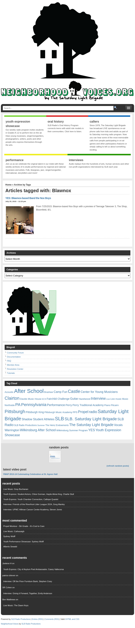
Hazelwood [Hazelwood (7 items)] (84, 398)
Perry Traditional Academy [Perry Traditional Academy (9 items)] (88, 405)
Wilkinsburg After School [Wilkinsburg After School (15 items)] (38, 430)
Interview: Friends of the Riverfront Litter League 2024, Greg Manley (34, 504)
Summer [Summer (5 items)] (41, 425)
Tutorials (11, 373)
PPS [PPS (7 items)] (75, 412)
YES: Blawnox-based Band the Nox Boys (28, 198)
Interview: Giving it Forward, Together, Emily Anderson (27, 593)
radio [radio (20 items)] (93, 412)
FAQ (9, 361)
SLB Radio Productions (20, 619)
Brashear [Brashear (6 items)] (48, 392)
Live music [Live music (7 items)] (116, 398)
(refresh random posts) (118, 466)
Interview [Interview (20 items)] (98, 398)
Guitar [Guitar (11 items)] (74, 398)
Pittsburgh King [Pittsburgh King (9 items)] (35, 412)
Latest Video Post (14, 469)
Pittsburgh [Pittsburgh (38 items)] (15, 411)
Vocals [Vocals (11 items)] (118, 425)
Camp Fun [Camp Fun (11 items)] (60, 391)
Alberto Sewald (10, 546)
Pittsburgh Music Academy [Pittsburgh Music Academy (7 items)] (58, 412)
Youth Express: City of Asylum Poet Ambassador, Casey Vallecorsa (33, 569)
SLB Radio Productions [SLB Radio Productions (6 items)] (25, 425)
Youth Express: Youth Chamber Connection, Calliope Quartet (30, 499)
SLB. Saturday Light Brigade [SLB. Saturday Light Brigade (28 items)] (91, 419)
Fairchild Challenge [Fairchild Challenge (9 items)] (58, 398)
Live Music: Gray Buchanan (15, 489)
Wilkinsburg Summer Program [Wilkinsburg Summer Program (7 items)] (72, 430)
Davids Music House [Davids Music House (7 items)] (30, 398)
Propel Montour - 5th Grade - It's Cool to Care (23, 526)
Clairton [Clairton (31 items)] (12, 398)
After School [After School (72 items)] (29, 391)
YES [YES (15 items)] (91, 430)
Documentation (14, 357)
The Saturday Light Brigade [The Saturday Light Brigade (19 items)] (91, 425)
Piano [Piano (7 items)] (107, 405)
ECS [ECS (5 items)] (44, 399)
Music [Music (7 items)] (125, 398)
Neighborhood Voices (9, 624)
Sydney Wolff (9, 536)
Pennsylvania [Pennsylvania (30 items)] (33, 404)
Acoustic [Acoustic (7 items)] (9, 392)
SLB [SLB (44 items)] (59, 418)
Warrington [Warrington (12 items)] (12, 430)
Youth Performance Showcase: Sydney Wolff (23, 541)
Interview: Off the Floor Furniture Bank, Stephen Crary (27, 581)
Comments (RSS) (52, 619)
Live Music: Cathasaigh (13, 531)
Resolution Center (15, 369)
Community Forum (15, 353)
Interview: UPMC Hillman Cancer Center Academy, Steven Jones (32, 509)
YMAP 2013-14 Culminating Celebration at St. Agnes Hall (30, 474)
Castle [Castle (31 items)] (74, 391)
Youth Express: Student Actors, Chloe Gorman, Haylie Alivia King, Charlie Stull (38, 494)
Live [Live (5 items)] (108, 399)
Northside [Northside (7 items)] (10, 405)
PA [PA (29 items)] (18, 404)
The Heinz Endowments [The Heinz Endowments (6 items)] (57, 425)
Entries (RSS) (37, 619)
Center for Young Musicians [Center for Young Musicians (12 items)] (99, 391)
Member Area (13, 365)
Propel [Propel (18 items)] (83, 412)
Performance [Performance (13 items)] (56, 405)
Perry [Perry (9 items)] (68, 405)
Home (8, 184)
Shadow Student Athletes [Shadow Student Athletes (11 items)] (38, 419)
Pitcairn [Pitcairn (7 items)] (115, 405)
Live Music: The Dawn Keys (15, 605)
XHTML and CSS (72, 619)
